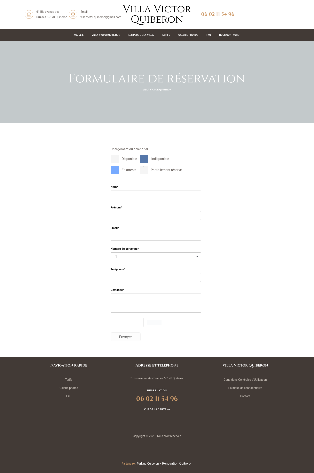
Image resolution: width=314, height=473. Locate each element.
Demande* (117, 289)
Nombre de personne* (125, 248)
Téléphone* (118, 269)
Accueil (79, 35)
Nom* (114, 187)
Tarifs (166, 35)
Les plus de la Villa (141, 35)
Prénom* (116, 207)
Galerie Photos (188, 35)
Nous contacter (230, 35)
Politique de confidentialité (245, 388)
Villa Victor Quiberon (106, 35)
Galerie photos (69, 388)
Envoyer (125, 337)
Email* (115, 228)
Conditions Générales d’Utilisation (245, 379)
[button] (157, 409)
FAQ (208, 35)
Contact (245, 396)
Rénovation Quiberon (177, 463)
